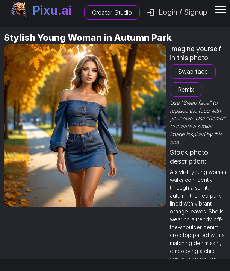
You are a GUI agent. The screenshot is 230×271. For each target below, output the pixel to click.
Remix (186, 89)
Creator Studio (112, 12)
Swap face (193, 71)
